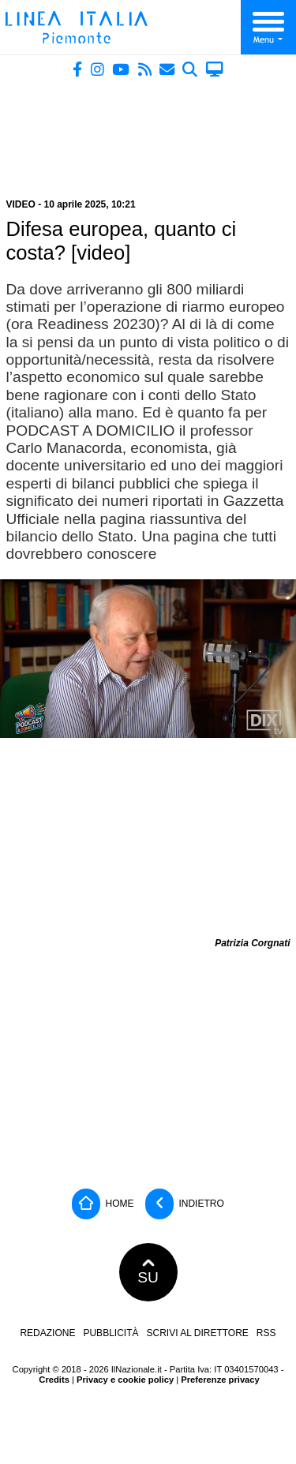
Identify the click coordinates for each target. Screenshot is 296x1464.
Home (102, 1204)
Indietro (184, 1204)
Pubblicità (110, 1333)
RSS (266, 1333)
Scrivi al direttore (197, 1333)
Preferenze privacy (220, 1379)
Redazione (47, 1333)
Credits (54, 1379)
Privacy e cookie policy (125, 1379)
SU (148, 1272)
